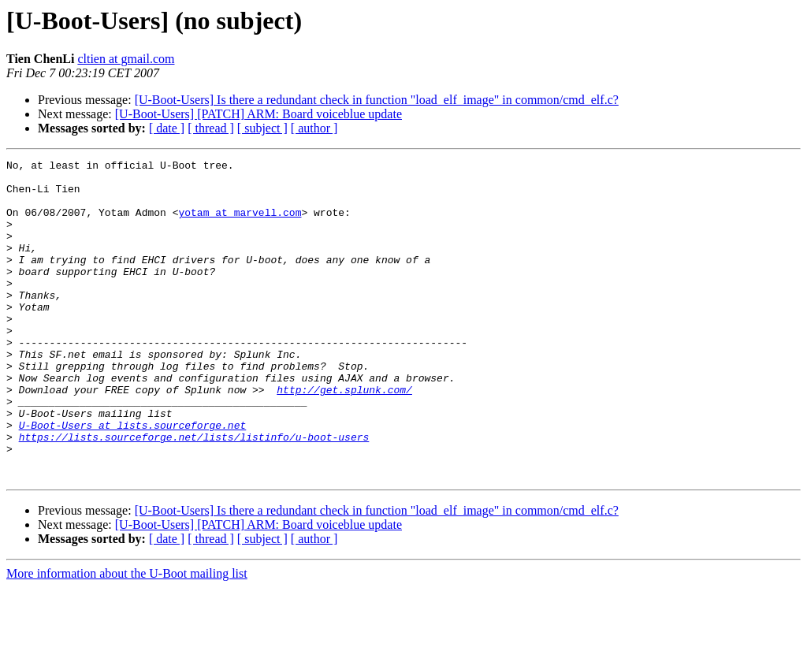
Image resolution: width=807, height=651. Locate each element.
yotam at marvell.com (239, 224)
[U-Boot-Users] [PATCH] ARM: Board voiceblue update (258, 114)
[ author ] (314, 128)
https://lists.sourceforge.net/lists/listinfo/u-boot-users (194, 493)
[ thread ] (211, 128)
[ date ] (166, 128)
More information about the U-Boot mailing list (126, 637)
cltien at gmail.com (125, 58)
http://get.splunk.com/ (344, 437)
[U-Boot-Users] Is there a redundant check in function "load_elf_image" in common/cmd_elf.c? (377, 99)
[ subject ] (262, 128)
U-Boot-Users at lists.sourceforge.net (133, 479)
